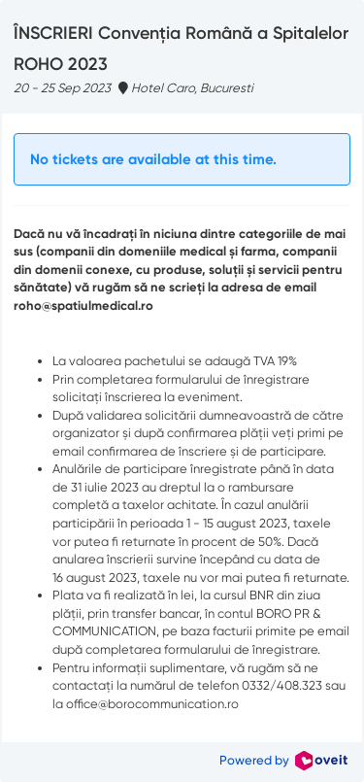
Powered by (283, 760)
